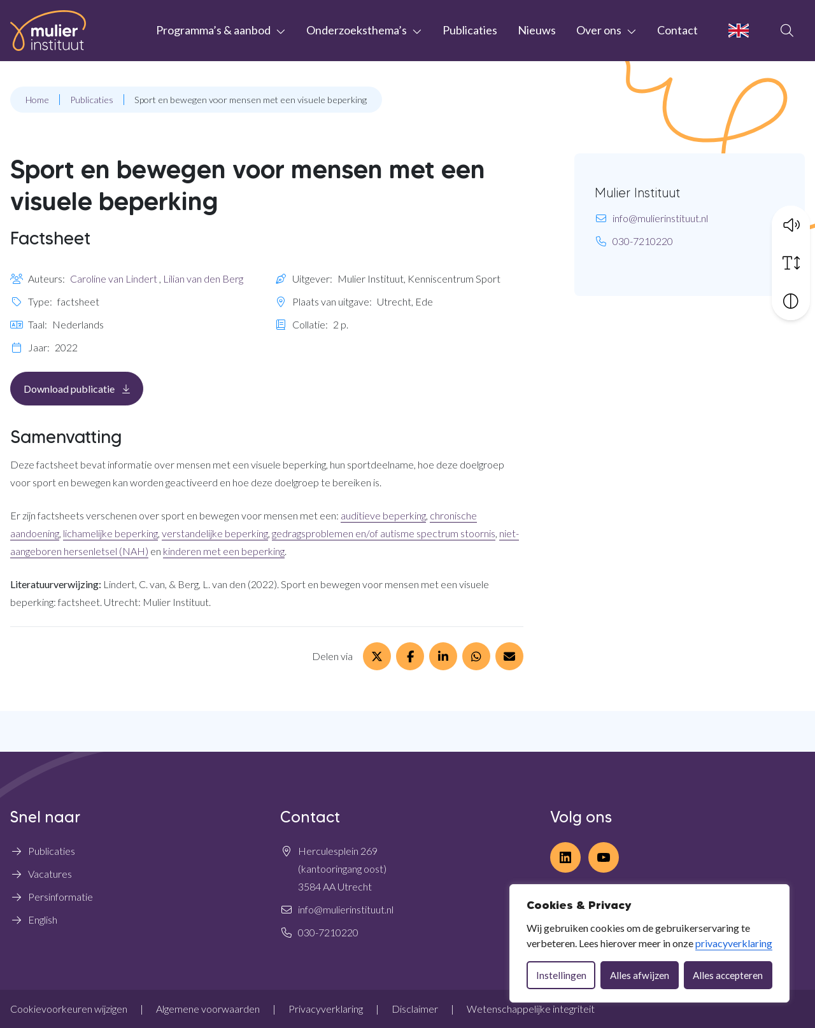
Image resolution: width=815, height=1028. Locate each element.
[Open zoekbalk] (787, 30)
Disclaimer (415, 1009)
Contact (677, 30)
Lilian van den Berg (203, 278)
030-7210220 (643, 241)
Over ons (598, 30)
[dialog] (649, 943)
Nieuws (537, 30)
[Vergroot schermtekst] (791, 262)
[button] (791, 223)
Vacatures (50, 874)
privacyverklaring (733, 943)
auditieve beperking (383, 515)
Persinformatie (60, 897)
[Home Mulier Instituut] (48, 30)
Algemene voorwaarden (208, 1009)
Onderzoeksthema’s (356, 30)
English (42, 919)
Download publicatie (83, 388)
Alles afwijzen (639, 975)
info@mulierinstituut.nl (660, 218)
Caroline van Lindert (113, 278)
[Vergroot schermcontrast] (791, 300)
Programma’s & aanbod (213, 30)
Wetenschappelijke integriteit (531, 1009)
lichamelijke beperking (110, 533)
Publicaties (470, 30)
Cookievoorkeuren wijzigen (68, 1009)
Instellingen (561, 975)
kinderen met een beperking (224, 551)
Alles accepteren (728, 975)
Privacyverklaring (325, 1009)
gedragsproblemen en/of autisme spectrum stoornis (383, 533)
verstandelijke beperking (215, 533)
